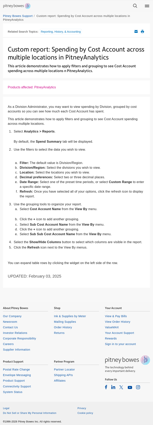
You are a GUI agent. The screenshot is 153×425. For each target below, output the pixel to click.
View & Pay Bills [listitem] (116, 316)
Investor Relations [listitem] (15, 332)
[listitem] (106, 387)
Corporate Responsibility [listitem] (19, 338)
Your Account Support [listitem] (119, 332)
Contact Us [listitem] (10, 327)
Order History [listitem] (63, 327)
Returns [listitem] (59, 332)
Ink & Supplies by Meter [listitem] (70, 316)
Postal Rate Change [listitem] (16, 369)
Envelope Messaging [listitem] (17, 375)
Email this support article (136, 31)
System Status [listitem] (13, 392)
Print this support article (142, 31)
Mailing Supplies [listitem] (65, 321)
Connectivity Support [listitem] (17, 386)
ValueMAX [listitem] (112, 327)
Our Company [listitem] (12, 316)
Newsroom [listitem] (10, 321)
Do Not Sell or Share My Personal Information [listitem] (29, 413)
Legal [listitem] (6, 408)
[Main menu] (147, 6)
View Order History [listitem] (117, 321)
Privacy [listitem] (81, 408)
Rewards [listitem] (111, 338)
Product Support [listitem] (14, 380)
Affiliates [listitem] (60, 380)
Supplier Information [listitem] (16, 349)
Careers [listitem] (8, 344)
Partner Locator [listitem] (64, 369)
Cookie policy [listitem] (85, 413)
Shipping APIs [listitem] (63, 375)
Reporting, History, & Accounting (61, 31)
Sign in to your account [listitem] (120, 344)
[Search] (135, 6)
